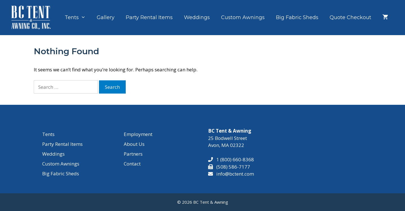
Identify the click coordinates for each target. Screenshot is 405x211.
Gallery (105, 17)
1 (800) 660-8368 (233, 159)
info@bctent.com (235, 174)
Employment (138, 134)
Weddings (197, 17)
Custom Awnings (243, 17)
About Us (134, 144)
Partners (133, 154)
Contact (132, 163)
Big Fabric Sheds (297, 17)
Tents (78, 17)
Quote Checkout (350, 17)
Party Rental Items (149, 17)
